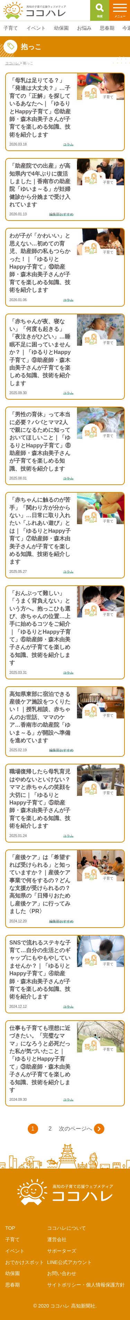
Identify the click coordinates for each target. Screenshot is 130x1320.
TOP (10, 1228)
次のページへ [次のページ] (81, 1129)
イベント (15, 1251)
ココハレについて (66, 1228)
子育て (12, 1239)
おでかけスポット (24, 1262)
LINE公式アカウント (69, 1262)
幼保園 (12, 1273)
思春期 (12, 1285)
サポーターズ (61, 1251)
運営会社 (57, 1239)
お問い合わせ (61, 1273)
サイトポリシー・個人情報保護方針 (86, 1285)
